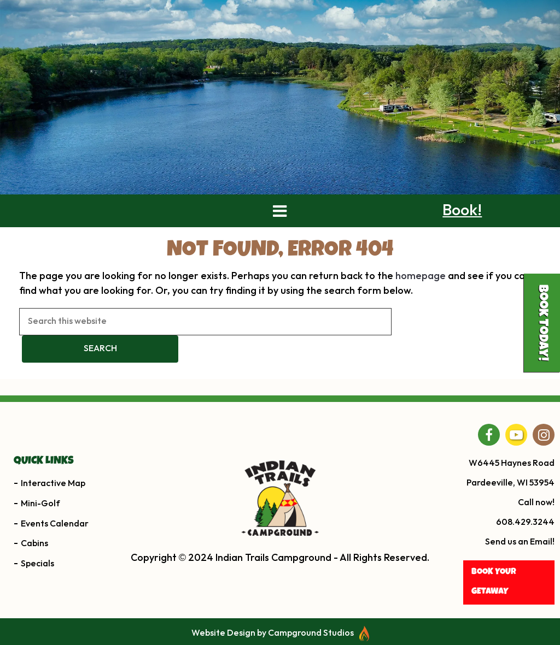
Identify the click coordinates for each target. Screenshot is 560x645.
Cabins (34, 568)
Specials (37, 589)
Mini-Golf (40, 528)
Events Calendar (55, 548)
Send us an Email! (520, 567)
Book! (462, 236)
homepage (420, 301)
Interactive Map (53, 508)
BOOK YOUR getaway (493, 608)
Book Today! (542, 323)
